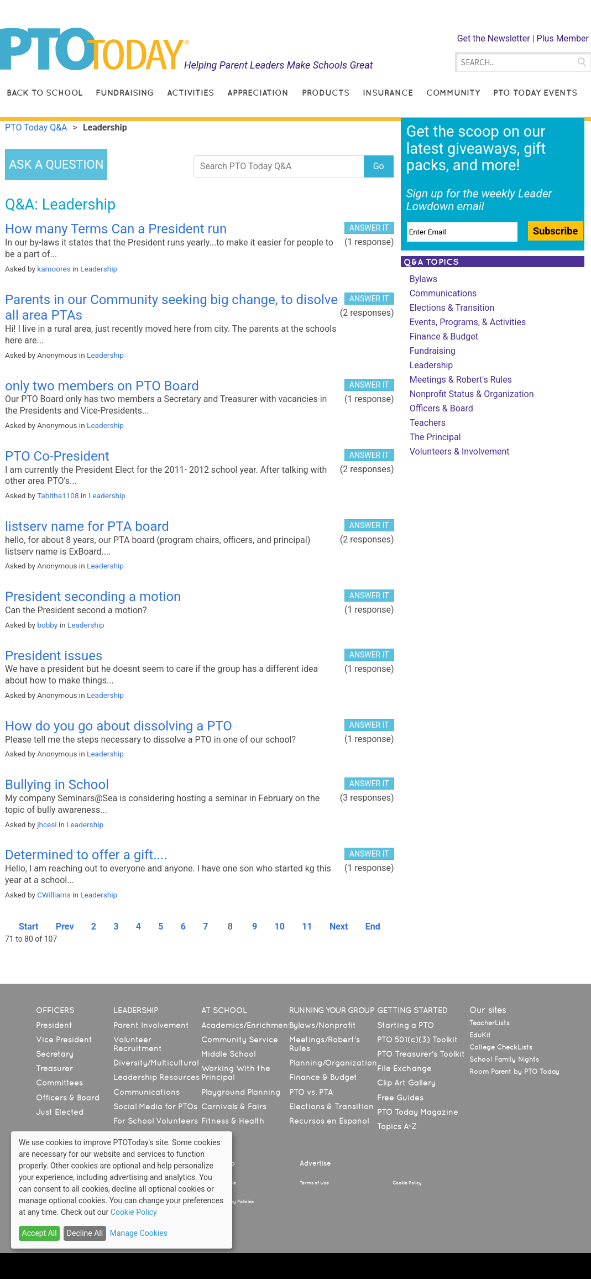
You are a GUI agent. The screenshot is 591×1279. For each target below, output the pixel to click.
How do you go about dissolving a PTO (118, 726)
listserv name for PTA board (87, 526)
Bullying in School (57, 784)
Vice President (64, 1039)
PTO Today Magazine (417, 1112)
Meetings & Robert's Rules (461, 379)
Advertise (315, 1163)
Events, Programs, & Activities (468, 322)
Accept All (39, 1233)
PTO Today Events (535, 92)
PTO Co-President (57, 456)
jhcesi (46, 824)
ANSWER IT (369, 227)
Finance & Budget (444, 336)
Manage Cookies (139, 1233)
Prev (65, 926)
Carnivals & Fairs (233, 1106)
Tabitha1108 (58, 495)
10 (280, 926)
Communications (443, 293)
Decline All (85, 1233)
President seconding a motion (93, 596)
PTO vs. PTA (311, 1092)
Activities (190, 92)
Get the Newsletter (493, 38)
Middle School (228, 1054)
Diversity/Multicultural (155, 1062)
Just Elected (59, 1112)
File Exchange (404, 1068)
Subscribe (555, 231)
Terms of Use (314, 1183)
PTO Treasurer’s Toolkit (421, 1054)
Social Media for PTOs (155, 1106)
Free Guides (400, 1097)
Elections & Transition (452, 307)
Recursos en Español (329, 1120)
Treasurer (54, 1068)
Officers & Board (441, 408)
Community (453, 92)
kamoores (53, 268)
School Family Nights (504, 1059)
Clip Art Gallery (406, 1082)
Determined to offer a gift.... (86, 855)
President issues (53, 656)
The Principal (435, 437)
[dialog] (121, 1190)
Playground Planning (240, 1092)
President (54, 1025)
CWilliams (53, 894)
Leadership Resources (156, 1077)
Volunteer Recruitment (137, 1044)
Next (339, 926)
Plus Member (563, 38)
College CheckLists (500, 1047)
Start (29, 926)
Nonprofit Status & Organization (472, 394)
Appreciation (258, 92)
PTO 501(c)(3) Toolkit (417, 1039)
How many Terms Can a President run (116, 229)
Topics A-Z (396, 1126)
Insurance (388, 92)
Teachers (428, 422)
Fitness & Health (232, 1120)
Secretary (55, 1054)
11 (307, 926)
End (372, 926)
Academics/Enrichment (246, 1025)
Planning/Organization (333, 1062)
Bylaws (423, 279)
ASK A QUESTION (56, 164)
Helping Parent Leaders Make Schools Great (278, 65)
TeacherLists (489, 1023)
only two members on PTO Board (102, 386)
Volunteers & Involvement (460, 451)
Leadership (98, 268)
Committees (59, 1082)
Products (325, 92)
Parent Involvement (151, 1025)
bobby (47, 624)
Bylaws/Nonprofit (322, 1025)
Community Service (239, 1039)
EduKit (480, 1035)
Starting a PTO (405, 1025)
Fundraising (125, 92)
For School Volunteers (155, 1120)
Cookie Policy (407, 1183)
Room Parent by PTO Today (514, 1072)
